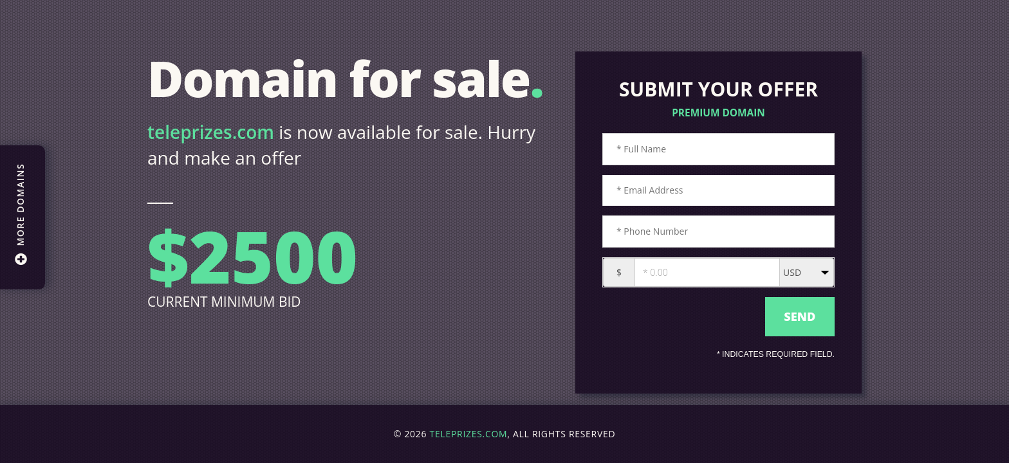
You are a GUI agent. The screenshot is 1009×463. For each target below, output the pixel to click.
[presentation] (680, 317)
